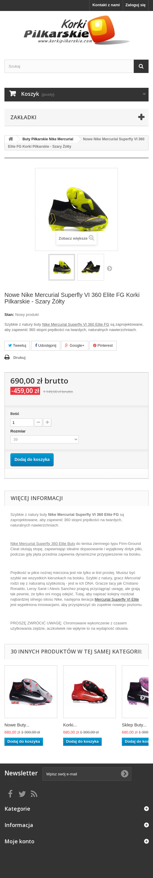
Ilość (14, 413)
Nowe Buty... (16, 724)
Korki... (70, 724)
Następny (109, 268)
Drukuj (19, 357)
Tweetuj (17, 345)
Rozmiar (18, 431)
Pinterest (103, 345)
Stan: (9, 314)
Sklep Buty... (134, 724)
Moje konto (19, 841)
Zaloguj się (135, 5)
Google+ (74, 345)
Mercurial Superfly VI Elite (117, 599)
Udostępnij (45, 345)
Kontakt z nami (106, 5)
